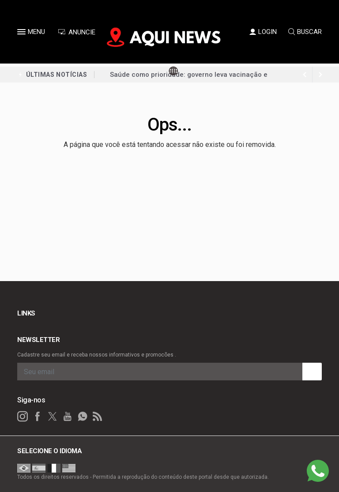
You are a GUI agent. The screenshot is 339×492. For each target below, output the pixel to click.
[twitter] (52, 416)
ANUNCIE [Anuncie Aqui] (76, 32)
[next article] (305, 75)
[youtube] (67, 416)
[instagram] (22, 416)
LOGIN (263, 32)
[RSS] (97, 416)
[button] (22, 33)
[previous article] (320, 75)
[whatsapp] (82, 416)
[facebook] (37, 416)
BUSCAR (305, 32)
